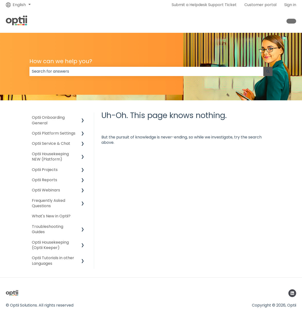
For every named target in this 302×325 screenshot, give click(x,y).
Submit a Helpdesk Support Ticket (204, 5)
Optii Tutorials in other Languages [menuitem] (53, 260)
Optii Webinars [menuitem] (46, 190)
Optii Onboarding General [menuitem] (48, 120)
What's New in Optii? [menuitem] (51, 216)
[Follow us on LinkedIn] (292, 293)
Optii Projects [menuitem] (45, 169)
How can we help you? (60, 61)
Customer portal (260, 5)
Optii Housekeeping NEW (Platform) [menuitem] (50, 156)
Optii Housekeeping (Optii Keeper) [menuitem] (50, 244)
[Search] (268, 71)
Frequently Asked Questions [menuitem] (48, 203)
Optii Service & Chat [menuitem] (51, 143)
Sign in (290, 5)
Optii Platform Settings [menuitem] (53, 133)
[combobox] (146, 71)
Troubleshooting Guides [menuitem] (47, 229)
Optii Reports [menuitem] (44, 180)
